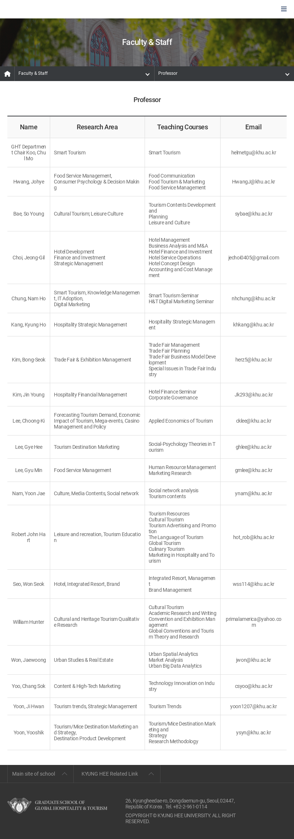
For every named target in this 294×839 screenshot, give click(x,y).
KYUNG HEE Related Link (110, 774)
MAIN (7, 73)
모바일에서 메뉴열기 (284, 9)
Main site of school (33, 774)
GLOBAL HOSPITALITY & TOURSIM (44, 9)
